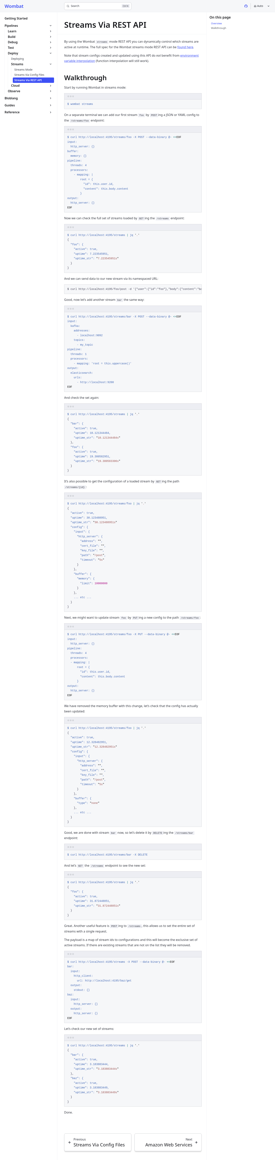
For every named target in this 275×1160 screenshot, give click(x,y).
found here (185, 47)
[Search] (97, 6)
